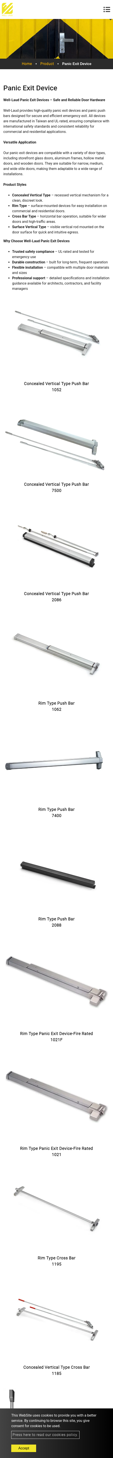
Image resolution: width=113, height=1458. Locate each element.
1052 (56, 389)
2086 (56, 600)
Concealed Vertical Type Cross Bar (56, 1367)
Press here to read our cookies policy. (45, 1435)
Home (27, 64)
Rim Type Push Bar (56, 703)
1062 (56, 709)
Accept (23, 1448)
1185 (56, 1373)
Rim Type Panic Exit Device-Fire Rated (56, 1033)
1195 (56, 1264)
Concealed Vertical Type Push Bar (56, 383)
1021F (56, 1039)
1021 (56, 1154)
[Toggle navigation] (107, 9)
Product (47, 64)
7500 (56, 490)
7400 (56, 815)
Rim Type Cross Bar (57, 1258)
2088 (56, 925)
